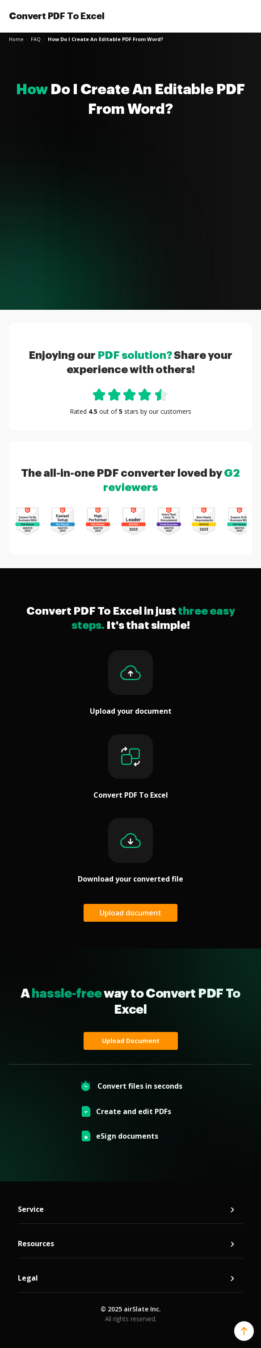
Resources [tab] (127, 1244)
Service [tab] (127, 1209)
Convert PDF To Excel (57, 16)
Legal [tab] (127, 1278)
